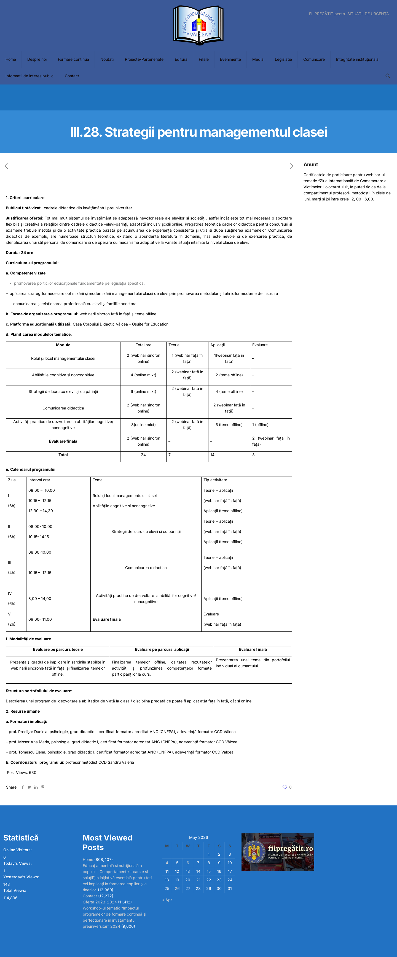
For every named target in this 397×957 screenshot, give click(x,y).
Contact (90, 895)
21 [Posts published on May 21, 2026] (198, 879)
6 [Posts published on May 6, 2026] (188, 862)
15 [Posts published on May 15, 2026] (209, 871)
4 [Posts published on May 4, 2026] (167, 862)
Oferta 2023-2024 (100, 902)
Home (88, 859)
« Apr (167, 899)
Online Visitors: (18, 849)
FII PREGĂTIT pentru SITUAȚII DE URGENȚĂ (349, 14)
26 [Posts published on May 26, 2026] (177, 888)
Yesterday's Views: (21, 876)
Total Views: (15, 890)
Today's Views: (18, 863)
